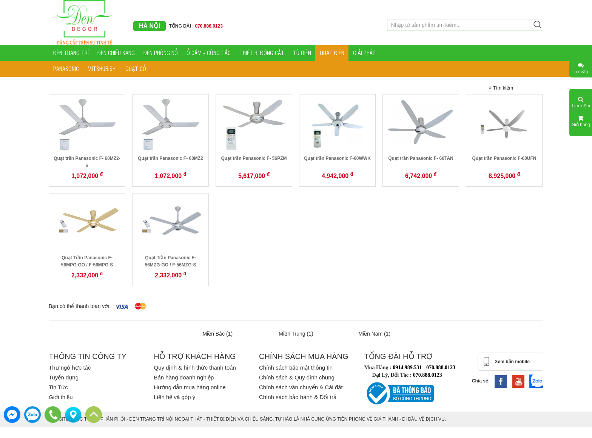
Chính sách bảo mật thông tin (296, 367)
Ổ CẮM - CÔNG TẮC (209, 52)
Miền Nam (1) (374, 334)
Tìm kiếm (501, 88)
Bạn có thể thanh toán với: (80, 306)
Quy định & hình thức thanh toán (195, 367)
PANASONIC (66, 68)
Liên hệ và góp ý (174, 397)
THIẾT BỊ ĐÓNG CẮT (261, 52)
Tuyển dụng (64, 377)
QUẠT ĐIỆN (332, 52)
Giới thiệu (61, 397)
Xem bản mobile (512, 361)
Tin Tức (58, 387)
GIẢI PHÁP (364, 52)
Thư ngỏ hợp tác (70, 367)
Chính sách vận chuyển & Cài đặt (301, 387)
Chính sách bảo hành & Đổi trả (297, 397)
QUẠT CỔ (135, 68)
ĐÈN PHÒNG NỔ (160, 52)
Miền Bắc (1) (217, 334)
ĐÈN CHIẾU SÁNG (116, 52)
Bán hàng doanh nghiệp (184, 377)
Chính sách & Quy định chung (297, 377)
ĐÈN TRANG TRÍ (71, 52)
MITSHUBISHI (102, 68)
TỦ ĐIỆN (302, 52)
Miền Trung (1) (296, 334)
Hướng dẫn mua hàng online (189, 387)
